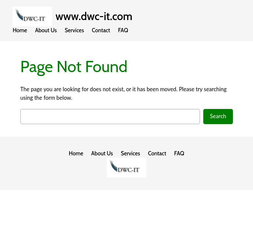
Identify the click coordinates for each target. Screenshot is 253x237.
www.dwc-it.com (93, 16)
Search (218, 116)
